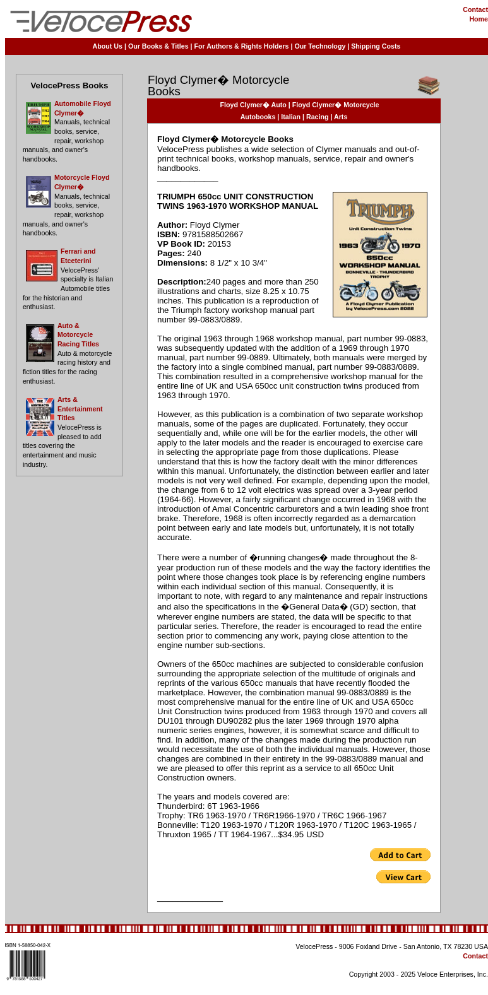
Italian (291, 117)
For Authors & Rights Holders (241, 46)
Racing (317, 117)
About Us (107, 46)
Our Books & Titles (158, 46)
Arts (340, 117)
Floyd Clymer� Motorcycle (335, 105)
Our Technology (319, 46)
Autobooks (258, 117)
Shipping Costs (375, 46)
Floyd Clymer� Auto (253, 105)
